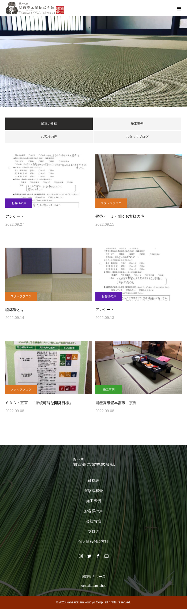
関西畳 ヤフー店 (93, 577)
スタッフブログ (137, 137)
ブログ (93, 531)
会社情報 (93, 521)
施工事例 (137, 124)
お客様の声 (49, 137)
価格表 (93, 480)
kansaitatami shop (94, 586)
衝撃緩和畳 (93, 491)
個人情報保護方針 (93, 541)
